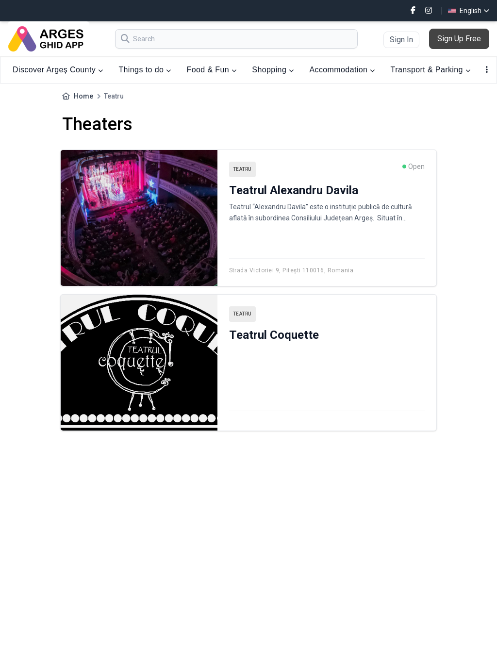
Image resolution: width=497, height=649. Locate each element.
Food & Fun (212, 70)
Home (83, 96)
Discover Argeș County (58, 70)
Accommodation (342, 70)
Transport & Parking (431, 70)
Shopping (273, 70)
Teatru (242, 169)
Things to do (144, 70)
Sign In (401, 39)
